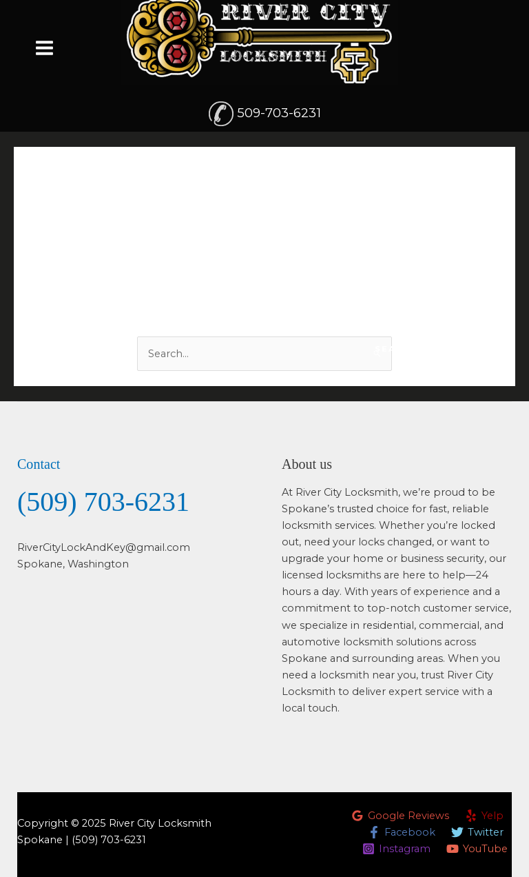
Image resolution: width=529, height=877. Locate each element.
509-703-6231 (279, 113)
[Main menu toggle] (44, 47)
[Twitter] (477, 832)
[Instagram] (396, 849)
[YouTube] (477, 849)
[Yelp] (484, 815)
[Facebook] (401, 832)
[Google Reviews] (400, 815)
